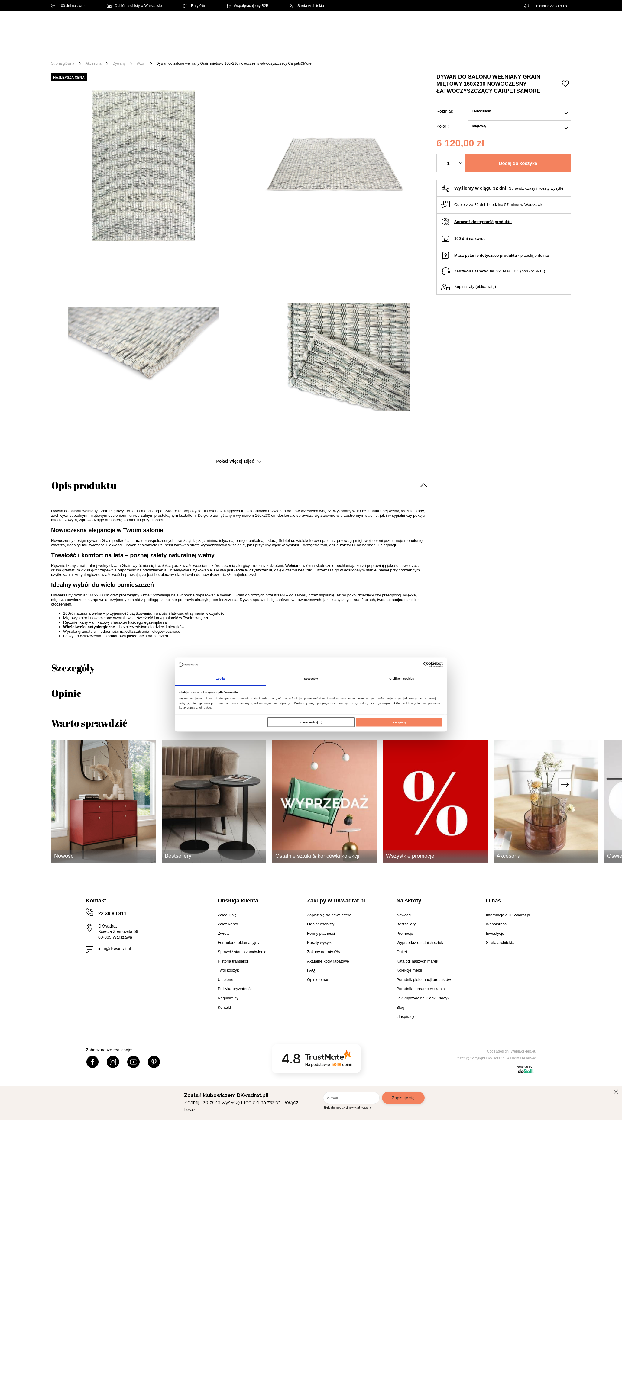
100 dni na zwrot (68, 6)
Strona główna (62, 63)
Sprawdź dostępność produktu (483, 222)
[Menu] (71, 49)
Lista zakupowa (542, 22)
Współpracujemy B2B (247, 6)
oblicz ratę (485, 286)
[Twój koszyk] (560, 25)
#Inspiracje (470, 49)
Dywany (118, 63)
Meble (97, 49)
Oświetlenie (375, 49)
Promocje (436, 49)
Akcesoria (94, 63)
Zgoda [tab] (220, 678)
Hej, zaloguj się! (511, 26)
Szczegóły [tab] (311, 678)
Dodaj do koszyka (518, 163)
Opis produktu (83, 485)
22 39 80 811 (560, 6)
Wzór (141, 63)
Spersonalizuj (311, 722)
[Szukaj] (310, 26)
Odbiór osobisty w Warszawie (134, 6)
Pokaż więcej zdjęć (238, 461)
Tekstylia (341, 49)
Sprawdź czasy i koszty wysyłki (536, 188)
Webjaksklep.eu (523, 1051)
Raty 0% (194, 6)
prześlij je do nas (535, 255)
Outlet (406, 49)
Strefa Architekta (307, 6)
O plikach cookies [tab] (401, 678)
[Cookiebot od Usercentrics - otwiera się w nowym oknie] (416, 664)
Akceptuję (399, 722)
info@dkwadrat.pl (114, 948)
